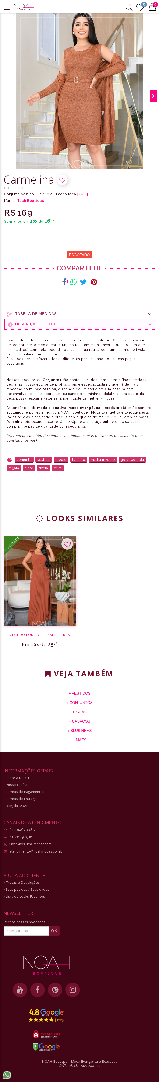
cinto (29, 468)
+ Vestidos (79, 693)
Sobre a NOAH (16, 777)
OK (54, 931)
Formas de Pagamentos (24, 791)
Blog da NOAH (16, 805)
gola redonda (132, 460)
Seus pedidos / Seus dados (26, 889)
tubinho (78, 460)
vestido (43, 460)
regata (13, 468)
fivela (43, 468)
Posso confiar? (16, 784)
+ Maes (79, 740)
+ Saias (79, 712)
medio (61, 460)
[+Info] (82, 194)
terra (58, 468)
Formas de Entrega (20, 798)
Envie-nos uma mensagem (30, 844)
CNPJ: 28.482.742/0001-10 (79, 1066)
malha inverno (103, 460)
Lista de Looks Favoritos (24, 896)
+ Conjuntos (79, 703)
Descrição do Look (80, 324)
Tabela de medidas (79, 314)
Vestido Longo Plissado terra (40, 635)
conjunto (24, 460)
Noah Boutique (30, 200)
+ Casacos (79, 721)
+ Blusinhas (79, 731)
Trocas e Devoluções (22, 882)
